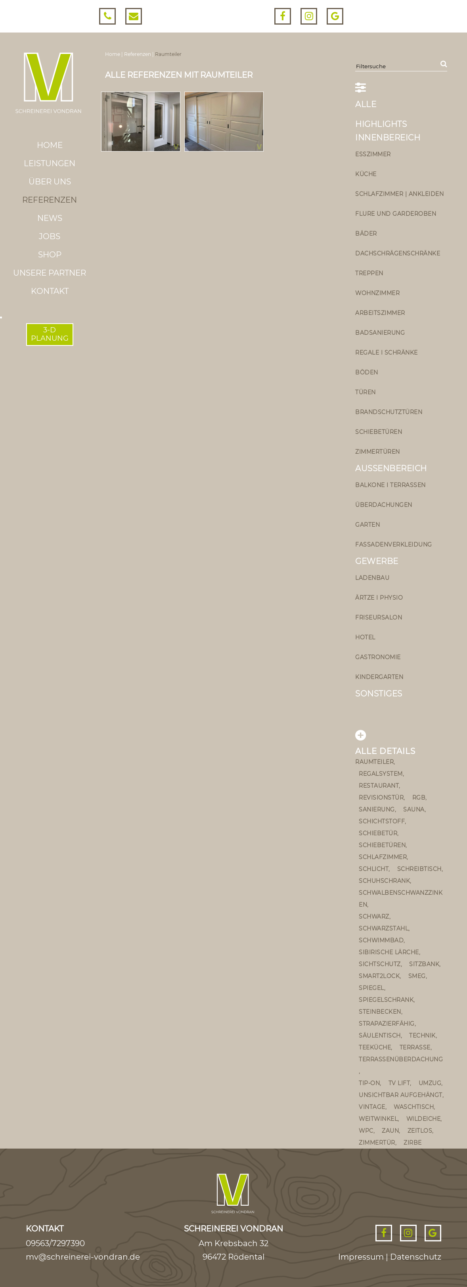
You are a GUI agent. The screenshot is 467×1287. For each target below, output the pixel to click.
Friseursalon (378, 617)
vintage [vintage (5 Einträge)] (372, 1107)
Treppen (369, 273)
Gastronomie (378, 657)
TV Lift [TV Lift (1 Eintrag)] (399, 1083)
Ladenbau (372, 577)
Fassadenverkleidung (393, 544)
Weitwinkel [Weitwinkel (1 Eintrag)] (378, 1118)
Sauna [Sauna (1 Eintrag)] (414, 809)
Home (50, 145)
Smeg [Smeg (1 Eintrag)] (417, 976)
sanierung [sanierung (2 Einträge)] (377, 809)
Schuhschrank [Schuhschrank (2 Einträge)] (384, 880)
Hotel (365, 637)
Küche (366, 174)
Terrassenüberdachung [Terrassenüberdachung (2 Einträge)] (401, 1059)
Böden (366, 372)
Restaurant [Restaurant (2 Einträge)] (379, 785)
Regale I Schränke (386, 352)
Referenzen (49, 200)
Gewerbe (376, 561)
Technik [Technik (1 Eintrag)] (422, 1035)
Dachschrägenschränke (397, 253)
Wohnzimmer (377, 293)
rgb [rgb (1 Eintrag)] (419, 797)
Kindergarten (379, 677)
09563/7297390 (55, 1243)
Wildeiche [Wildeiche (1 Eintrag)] (423, 1118)
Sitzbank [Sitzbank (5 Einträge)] (424, 964)
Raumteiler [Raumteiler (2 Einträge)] (374, 761)
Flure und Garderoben (395, 213)
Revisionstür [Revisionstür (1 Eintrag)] (381, 797)
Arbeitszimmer (380, 312)
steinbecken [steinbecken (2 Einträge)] (380, 1011)
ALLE (365, 104)
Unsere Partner (49, 273)
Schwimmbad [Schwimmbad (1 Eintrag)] (381, 940)
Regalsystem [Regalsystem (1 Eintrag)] (381, 773)
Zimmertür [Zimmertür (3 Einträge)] (377, 1142)
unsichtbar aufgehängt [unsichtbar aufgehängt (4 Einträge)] (400, 1095)
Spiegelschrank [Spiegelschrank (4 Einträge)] (386, 999)
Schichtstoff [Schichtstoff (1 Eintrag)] (382, 821)
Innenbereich (387, 137)
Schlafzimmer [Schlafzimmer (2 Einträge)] (383, 857)
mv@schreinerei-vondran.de (83, 1257)
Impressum (361, 1257)
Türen (365, 392)
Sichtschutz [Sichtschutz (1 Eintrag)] (380, 964)
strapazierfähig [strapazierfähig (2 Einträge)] (387, 1023)
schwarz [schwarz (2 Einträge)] (374, 916)
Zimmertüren (377, 451)
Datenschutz (415, 1257)
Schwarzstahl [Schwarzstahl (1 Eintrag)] (383, 928)
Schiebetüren (378, 431)
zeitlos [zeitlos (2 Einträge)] (420, 1130)
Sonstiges (378, 693)
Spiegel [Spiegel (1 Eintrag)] (371, 988)
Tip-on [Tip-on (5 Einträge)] (369, 1083)
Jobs (49, 236)
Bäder (366, 233)
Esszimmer (373, 154)
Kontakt (50, 291)
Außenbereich (391, 468)
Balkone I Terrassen (390, 485)
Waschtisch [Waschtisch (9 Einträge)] (414, 1107)
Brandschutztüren (388, 412)
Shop (49, 254)
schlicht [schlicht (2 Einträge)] (374, 869)
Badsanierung (380, 332)
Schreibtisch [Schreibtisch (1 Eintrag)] (419, 869)
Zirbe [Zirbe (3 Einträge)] (413, 1142)
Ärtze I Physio (379, 597)
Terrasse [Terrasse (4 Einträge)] (415, 1047)
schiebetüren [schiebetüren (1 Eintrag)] (382, 845)
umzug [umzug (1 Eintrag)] (430, 1083)
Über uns (50, 181)
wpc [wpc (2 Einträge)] (366, 1130)
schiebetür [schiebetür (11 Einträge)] (378, 833)
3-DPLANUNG (50, 334)
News (49, 218)
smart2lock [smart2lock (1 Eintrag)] (379, 976)
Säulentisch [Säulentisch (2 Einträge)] (380, 1035)
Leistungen (49, 163)
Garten (367, 524)
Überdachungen (383, 504)
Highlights (381, 124)
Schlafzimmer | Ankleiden (399, 194)
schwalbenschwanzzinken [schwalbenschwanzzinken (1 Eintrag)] (400, 898)
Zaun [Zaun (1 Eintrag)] (390, 1130)
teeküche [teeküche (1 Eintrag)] (375, 1047)
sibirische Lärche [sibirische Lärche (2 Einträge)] (389, 952)
